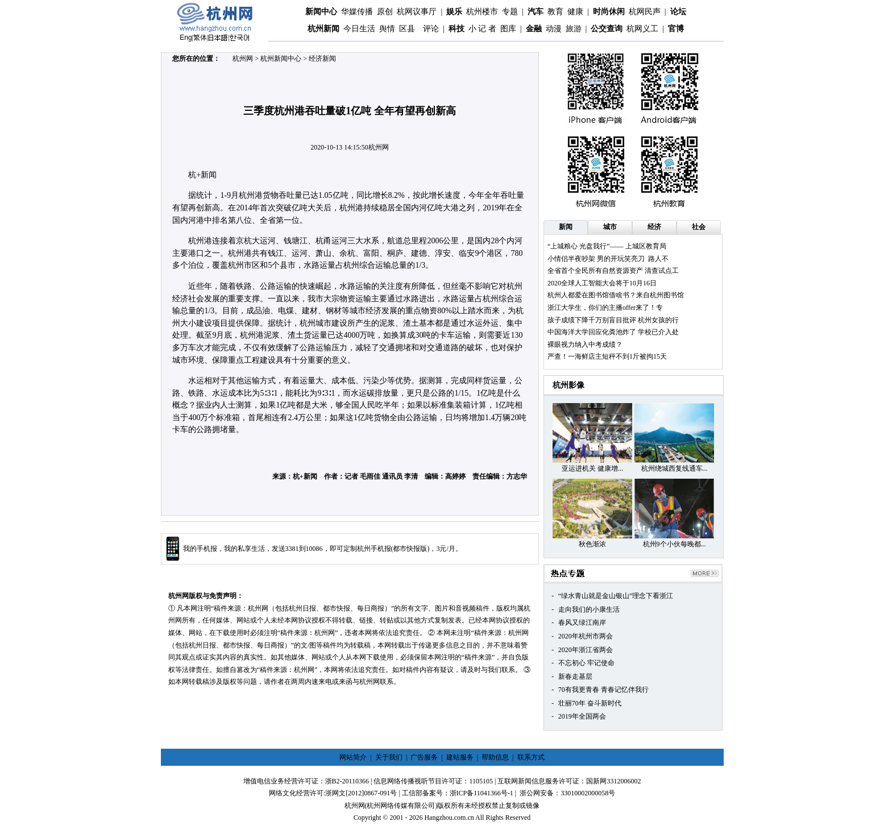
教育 (555, 11)
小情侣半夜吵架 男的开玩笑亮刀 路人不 (608, 259)
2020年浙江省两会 (585, 650)
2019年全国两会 (582, 716)
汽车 (535, 11)
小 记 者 (482, 28)
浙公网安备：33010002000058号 (567, 793)
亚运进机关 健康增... (592, 468)
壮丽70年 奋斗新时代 (589, 703)
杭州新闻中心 (280, 59)
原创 (385, 11)
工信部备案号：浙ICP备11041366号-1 (457, 793)
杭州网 (243, 59)
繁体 (200, 38)
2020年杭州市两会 (585, 636)
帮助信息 (495, 757)
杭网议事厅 (417, 11)
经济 (654, 227)
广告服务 (424, 757)
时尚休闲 (609, 11)
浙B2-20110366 (347, 781)
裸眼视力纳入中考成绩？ (584, 344)
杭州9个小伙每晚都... (674, 544)
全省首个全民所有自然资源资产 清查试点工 (613, 271)
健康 (575, 11)
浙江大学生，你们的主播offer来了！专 (605, 308)
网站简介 (353, 757)
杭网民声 (645, 11)
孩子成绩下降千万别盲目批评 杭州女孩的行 (613, 320)
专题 (510, 11)
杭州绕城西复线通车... (674, 468)
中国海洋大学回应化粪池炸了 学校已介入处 (613, 332)
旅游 (574, 28)
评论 (431, 28)
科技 (456, 28)
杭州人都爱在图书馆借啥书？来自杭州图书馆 (615, 295)
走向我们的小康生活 (589, 609)
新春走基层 (575, 677)
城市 (610, 227)
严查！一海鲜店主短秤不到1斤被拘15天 (607, 356)
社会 (698, 227)
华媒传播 (357, 11)
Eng (186, 38)
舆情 (387, 28)
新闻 (565, 227)
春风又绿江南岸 (582, 622)
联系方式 (531, 757)
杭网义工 (642, 28)
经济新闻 (322, 59)
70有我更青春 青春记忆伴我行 (603, 690)
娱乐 (454, 11)
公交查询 (606, 28)
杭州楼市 (482, 11)
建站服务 (460, 757)
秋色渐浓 (592, 544)
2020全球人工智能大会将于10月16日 (602, 283)
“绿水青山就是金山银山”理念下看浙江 (616, 596)
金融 (534, 28)
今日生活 (359, 28)
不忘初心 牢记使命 (586, 663)
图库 (508, 28)
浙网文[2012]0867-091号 (361, 793)
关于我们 (388, 757)
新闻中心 (321, 11)
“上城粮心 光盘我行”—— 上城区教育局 (606, 246)
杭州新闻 (323, 28)
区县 (407, 28)
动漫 (554, 28)
